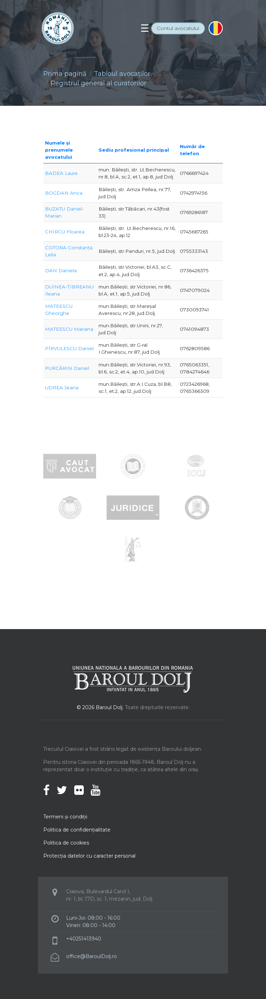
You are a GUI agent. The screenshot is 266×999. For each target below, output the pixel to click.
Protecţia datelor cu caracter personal (89, 856)
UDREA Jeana (61, 387)
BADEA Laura (61, 173)
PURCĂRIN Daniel (67, 368)
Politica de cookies (66, 843)
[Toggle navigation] (145, 28)
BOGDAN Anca (63, 193)
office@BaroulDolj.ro (91, 956)
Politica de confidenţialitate (76, 830)
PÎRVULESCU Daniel (69, 348)
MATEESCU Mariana (69, 329)
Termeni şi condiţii (65, 817)
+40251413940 (83, 939)
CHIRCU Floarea (64, 231)
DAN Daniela (61, 270)
